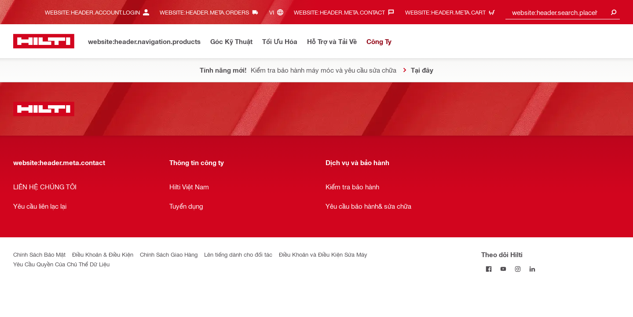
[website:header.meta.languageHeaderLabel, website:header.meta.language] (278, 12)
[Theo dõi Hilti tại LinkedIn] (532, 269)
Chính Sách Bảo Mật (39, 254)
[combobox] (562, 12)
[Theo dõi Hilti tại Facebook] (488, 269)
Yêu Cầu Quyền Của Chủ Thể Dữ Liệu (61, 264)
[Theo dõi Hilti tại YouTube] (503, 269)
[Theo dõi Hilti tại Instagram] (517, 269)
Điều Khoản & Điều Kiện (102, 254)
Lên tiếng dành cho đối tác (238, 254)
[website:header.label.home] (43, 41)
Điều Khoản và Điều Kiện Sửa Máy (323, 254)
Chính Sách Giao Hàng (169, 254)
